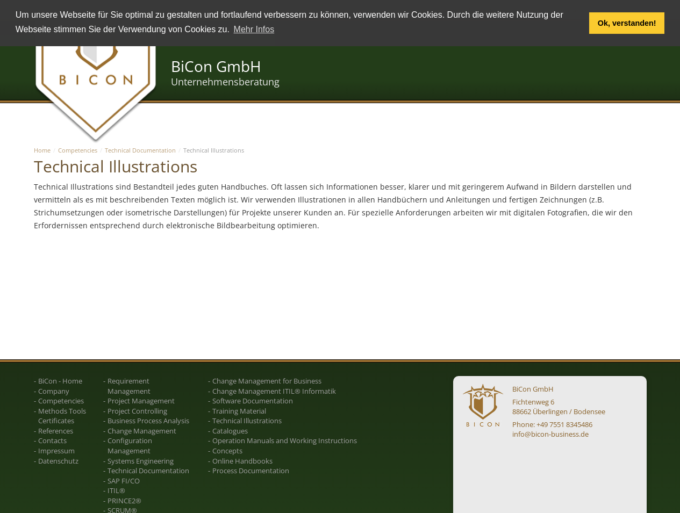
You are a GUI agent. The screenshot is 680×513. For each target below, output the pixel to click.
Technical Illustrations (247, 420)
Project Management (141, 401)
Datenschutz (58, 461)
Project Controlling (137, 411)
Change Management (142, 431)
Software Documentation (252, 401)
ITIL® (116, 490)
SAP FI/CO (124, 481)
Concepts (227, 451)
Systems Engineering (141, 461)
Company (53, 391)
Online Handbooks (242, 461)
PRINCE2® (124, 500)
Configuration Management (130, 446)
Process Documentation (250, 470)
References (55, 431)
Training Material (239, 411)
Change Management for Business (266, 381)
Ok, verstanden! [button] (627, 23)
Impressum (56, 451)
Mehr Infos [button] (254, 29)
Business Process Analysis (148, 420)
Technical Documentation (140, 150)
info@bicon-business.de (550, 434)
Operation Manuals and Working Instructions (284, 440)
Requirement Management (129, 386)
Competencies (77, 150)
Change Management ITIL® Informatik (274, 391)
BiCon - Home (60, 381)
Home (42, 150)
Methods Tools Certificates (62, 416)
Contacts (52, 440)
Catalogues (230, 431)
